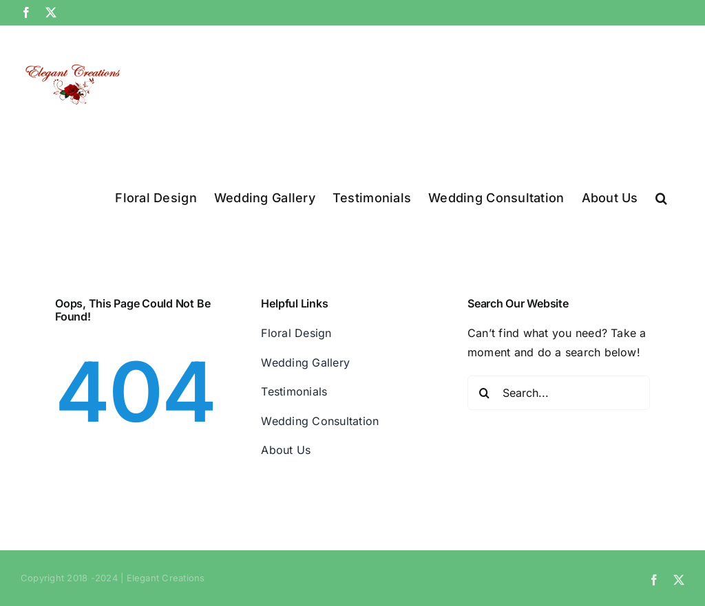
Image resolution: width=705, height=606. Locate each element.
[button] (661, 196)
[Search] (484, 393)
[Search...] (558, 393)
